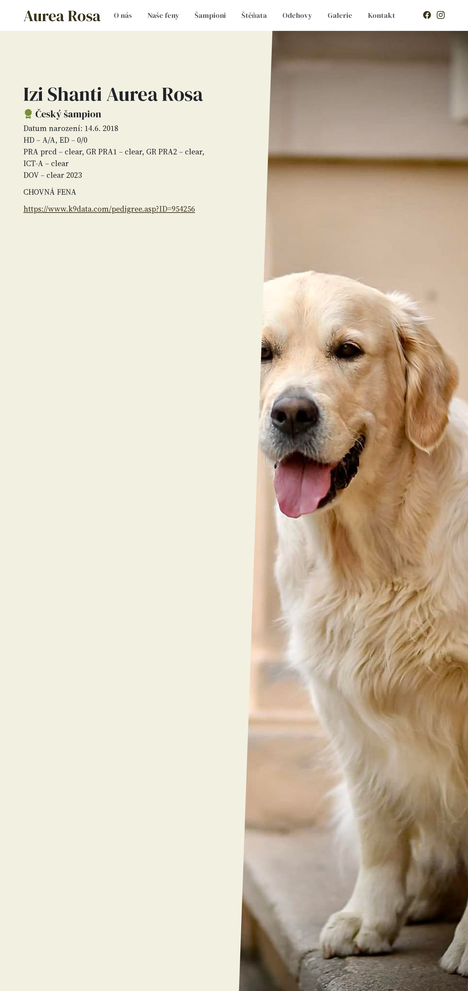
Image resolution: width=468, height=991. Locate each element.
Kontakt (381, 15)
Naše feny (163, 15)
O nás (123, 15)
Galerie (340, 15)
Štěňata (254, 15)
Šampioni (210, 15)
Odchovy (297, 15)
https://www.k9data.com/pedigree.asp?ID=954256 (109, 208)
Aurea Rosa (62, 15)
